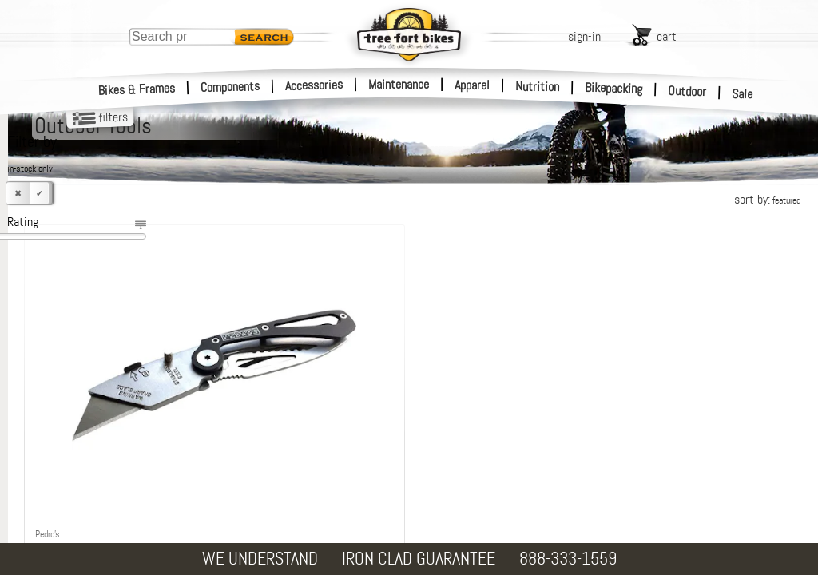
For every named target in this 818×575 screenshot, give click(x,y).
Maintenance (398, 84)
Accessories (314, 85)
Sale (742, 94)
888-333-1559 (568, 558)
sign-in (584, 36)
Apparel (472, 85)
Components (230, 86)
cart (667, 36)
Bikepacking (614, 88)
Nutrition (537, 86)
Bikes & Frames (137, 89)
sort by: (767, 199)
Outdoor (687, 91)
